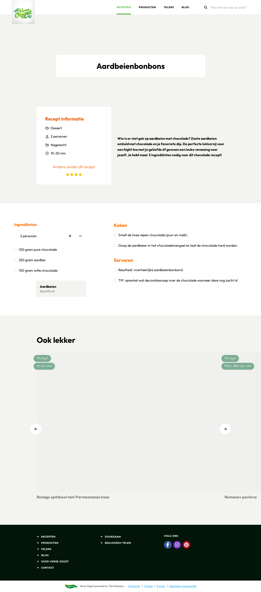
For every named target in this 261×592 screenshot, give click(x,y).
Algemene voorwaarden (183, 586)
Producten (147, 7)
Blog (185, 7)
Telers (169, 7)
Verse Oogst (87, 586)
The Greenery (116, 586)
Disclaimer (134, 586)
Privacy (161, 586)
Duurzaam (110, 536)
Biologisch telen (115, 542)
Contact (45, 567)
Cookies (148, 586)
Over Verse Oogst (53, 561)
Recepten (124, 7)
